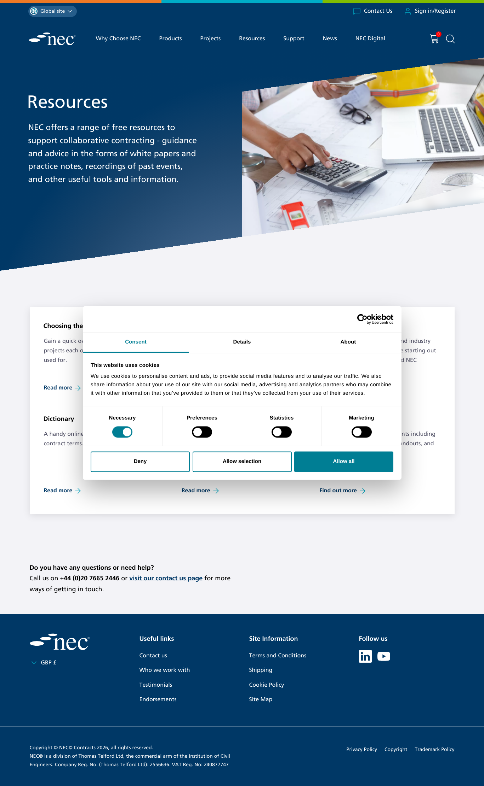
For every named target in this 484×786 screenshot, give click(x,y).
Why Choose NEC (118, 38)
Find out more (343, 491)
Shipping (261, 670)
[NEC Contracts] (52, 39)
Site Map (261, 699)
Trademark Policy (435, 749)
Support (293, 38)
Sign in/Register (430, 11)
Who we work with (164, 670)
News (330, 38)
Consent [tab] (136, 342)
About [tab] (348, 342)
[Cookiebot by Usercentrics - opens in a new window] (362, 319)
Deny (140, 461)
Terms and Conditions (278, 655)
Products (170, 38)
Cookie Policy (266, 685)
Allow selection (242, 461)
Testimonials (155, 685)
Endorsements (158, 699)
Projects (210, 38)
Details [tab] (242, 342)
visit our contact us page (166, 578)
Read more (63, 388)
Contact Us (372, 11)
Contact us (153, 655)
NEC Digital (370, 38)
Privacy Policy (362, 749)
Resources (252, 38)
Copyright (396, 749)
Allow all (344, 461)
